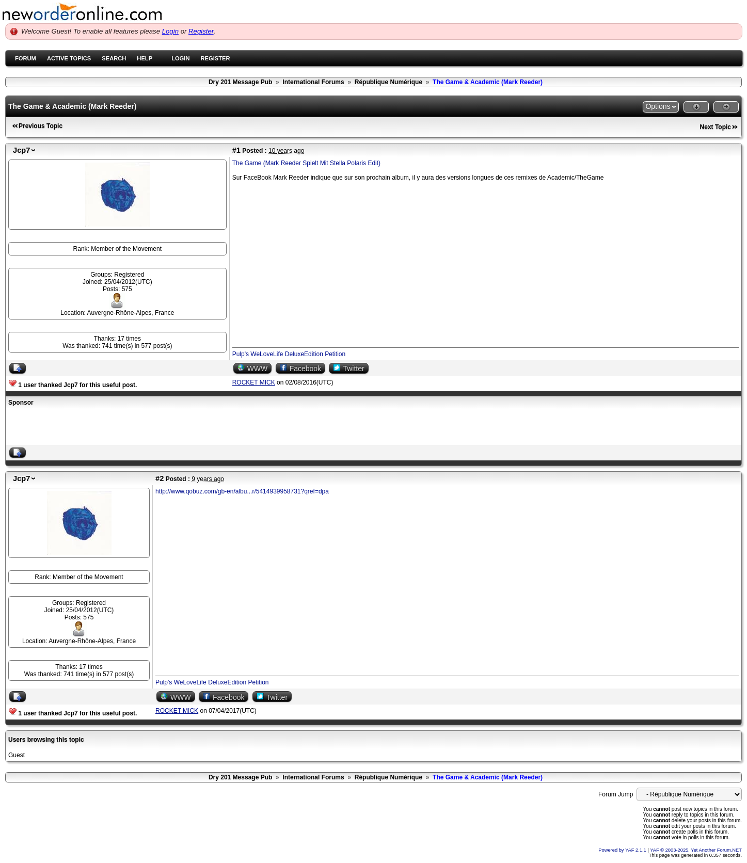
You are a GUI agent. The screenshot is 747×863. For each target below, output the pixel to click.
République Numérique (388, 82)
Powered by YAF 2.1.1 (622, 850)
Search (114, 58)
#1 (236, 150)
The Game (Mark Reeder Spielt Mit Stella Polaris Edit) (306, 163)
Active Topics (69, 58)
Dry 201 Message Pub (240, 82)
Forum (25, 58)
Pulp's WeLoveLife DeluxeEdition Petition (289, 354)
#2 (159, 478)
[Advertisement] (129, 426)
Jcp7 (21, 150)
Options (657, 106)
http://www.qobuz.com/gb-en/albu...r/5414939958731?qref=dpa (242, 491)
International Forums (313, 82)
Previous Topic (40, 126)
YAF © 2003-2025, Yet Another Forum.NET (696, 850)
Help (144, 58)
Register (201, 31)
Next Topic (715, 127)
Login (170, 31)
